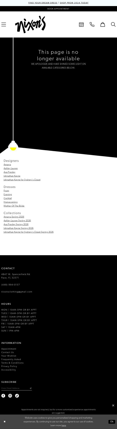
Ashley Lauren (11, 168)
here (64, 425)
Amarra (7, 165)
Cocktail (8, 198)
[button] (102, 24)
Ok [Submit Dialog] (112, 422)
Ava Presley (9, 172)
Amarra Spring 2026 (14, 217)
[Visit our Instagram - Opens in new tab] (10, 396)
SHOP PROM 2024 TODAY (74, 3)
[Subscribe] (30, 388)
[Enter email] (16, 388)
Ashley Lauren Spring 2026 (17, 221)
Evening (8, 195)
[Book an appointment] (58, 8)
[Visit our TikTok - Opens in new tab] (17, 396)
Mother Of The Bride (14, 206)
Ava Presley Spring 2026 (16, 224)
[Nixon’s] (30, 24)
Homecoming (11, 202)
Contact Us (7, 352)
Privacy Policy (9, 366)
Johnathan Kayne (12, 176)
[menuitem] (81, 24)
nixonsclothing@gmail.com (16, 292)
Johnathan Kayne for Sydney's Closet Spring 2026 (29, 232)
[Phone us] (92, 24)
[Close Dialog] (4, 421)
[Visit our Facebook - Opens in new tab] (3, 396)
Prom (6, 191)
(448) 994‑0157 (10, 285)
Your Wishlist (8, 356)
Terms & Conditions (12, 363)
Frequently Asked (11, 359)
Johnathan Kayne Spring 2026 (19, 228)
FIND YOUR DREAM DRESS (42, 3)
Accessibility (8, 370)
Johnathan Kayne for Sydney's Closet (22, 180)
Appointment (8, 349)
